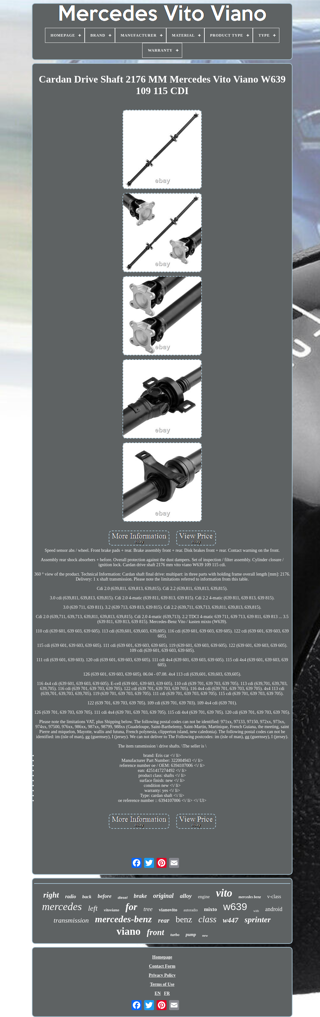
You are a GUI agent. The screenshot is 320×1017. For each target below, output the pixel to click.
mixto (210, 909)
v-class (274, 896)
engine (204, 896)
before (104, 896)
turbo (174, 934)
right (51, 895)
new (205, 935)
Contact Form (162, 966)
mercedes (62, 906)
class (207, 919)
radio (70, 896)
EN (158, 993)
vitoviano (111, 910)
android (273, 909)
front (155, 932)
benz (184, 919)
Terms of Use (162, 984)
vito (224, 893)
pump (191, 934)
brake (140, 896)
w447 (230, 920)
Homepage (162, 957)
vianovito (168, 909)
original (163, 895)
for (131, 906)
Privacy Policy (162, 975)
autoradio (190, 910)
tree (147, 909)
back (86, 896)
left (93, 908)
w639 (235, 906)
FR (167, 993)
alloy (186, 896)
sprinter (258, 919)
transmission (71, 920)
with (256, 911)
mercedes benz (249, 897)
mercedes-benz (123, 919)
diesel (123, 897)
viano (129, 931)
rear (163, 920)
